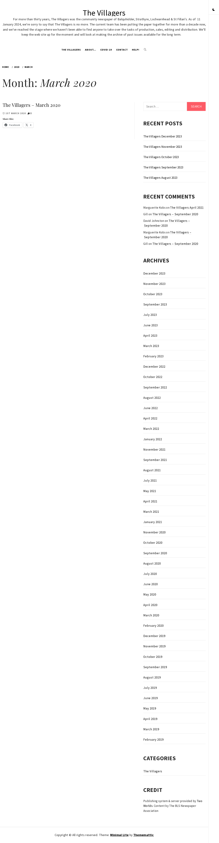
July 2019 (150, 688)
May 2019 (149, 708)
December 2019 (154, 636)
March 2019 (151, 729)
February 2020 (153, 626)
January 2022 (152, 439)
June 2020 (150, 584)
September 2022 (155, 387)
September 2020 (155, 553)
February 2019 (153, 740)
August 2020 (152, 563)
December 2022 (154, 367)
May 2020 (149, 594)
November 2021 (154, 449)
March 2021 (151, 512)
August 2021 (152, 470)
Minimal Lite (119, 835)
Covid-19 (106, 49)
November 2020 (154, 532)
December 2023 (154, 273)
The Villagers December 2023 (162, 136)
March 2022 (151, 429)
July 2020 (150, 574)
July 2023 (150, 315)
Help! (135, 49)
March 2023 (151, 346)
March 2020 (151, 615)
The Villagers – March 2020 (32, 105)
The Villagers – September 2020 (175, 214)
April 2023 (150, 336)
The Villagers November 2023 (162, 147)
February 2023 (153, 356)
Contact (122, 49)
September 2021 (155, 460)
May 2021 (149, 491)
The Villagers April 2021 (187, 208)
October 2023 (152, 294)
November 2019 (154, 646)
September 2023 (155, 304)
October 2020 (152, 543)
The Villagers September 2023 (163, 167)
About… (90, 49)
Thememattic (143, 835)
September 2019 (155, 667)
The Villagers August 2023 (160, 178)
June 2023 (150, 325)
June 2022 (150, 408)
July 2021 (150, 480)
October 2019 (152, 657)
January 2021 (152, 522)
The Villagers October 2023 (161, 157)
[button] (213, 9)
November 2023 (154, 284)
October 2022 (152, 377)
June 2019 (150, 698)
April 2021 (150, 501)
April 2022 (150, 418)
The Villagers (104, 13)
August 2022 (152, 398)
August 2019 (152, 677)
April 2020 (150, 605)
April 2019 (150, 719)
